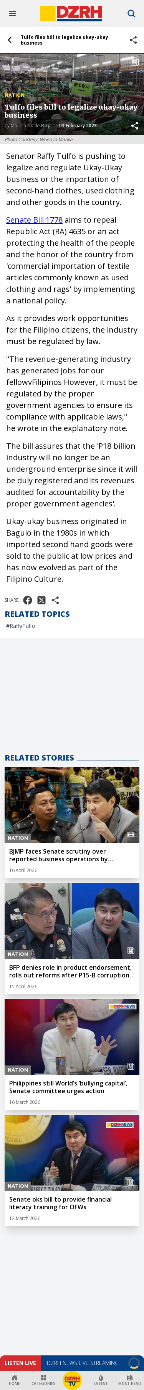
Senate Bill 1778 (34, 220)
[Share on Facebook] (27, 600)
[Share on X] (41, 600)
